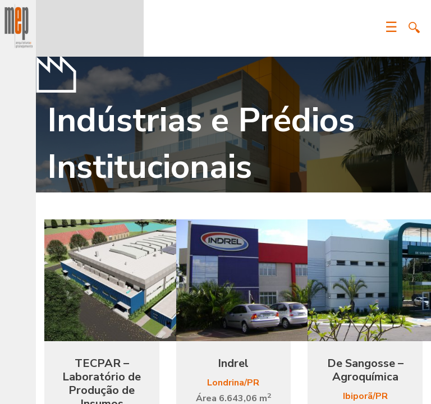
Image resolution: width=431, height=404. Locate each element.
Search (414, 27)
